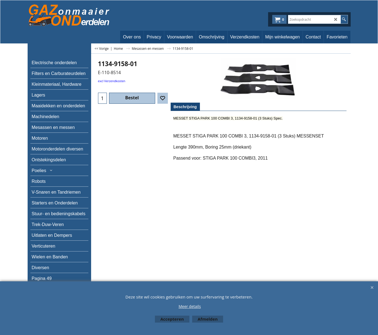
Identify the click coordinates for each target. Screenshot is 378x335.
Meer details (190, 306)
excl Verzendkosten (111, 81)
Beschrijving (185, 107)
